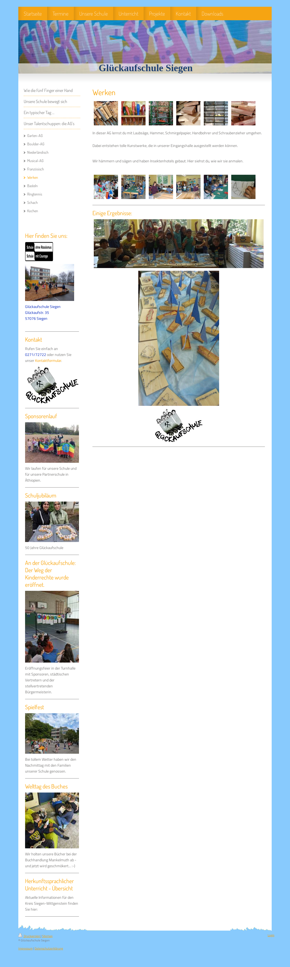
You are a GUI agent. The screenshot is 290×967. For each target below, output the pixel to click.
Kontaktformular (48, 361)
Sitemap (47, 936)
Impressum (25, 948)
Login (271, 935)
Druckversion (29, 936)
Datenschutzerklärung (48, 948)
